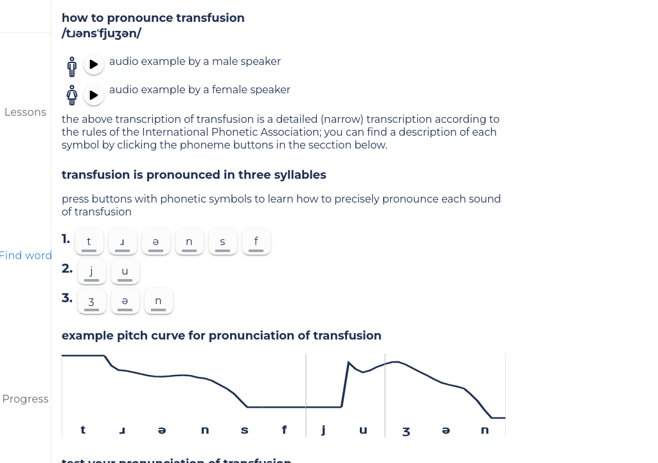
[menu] (25, 16)
